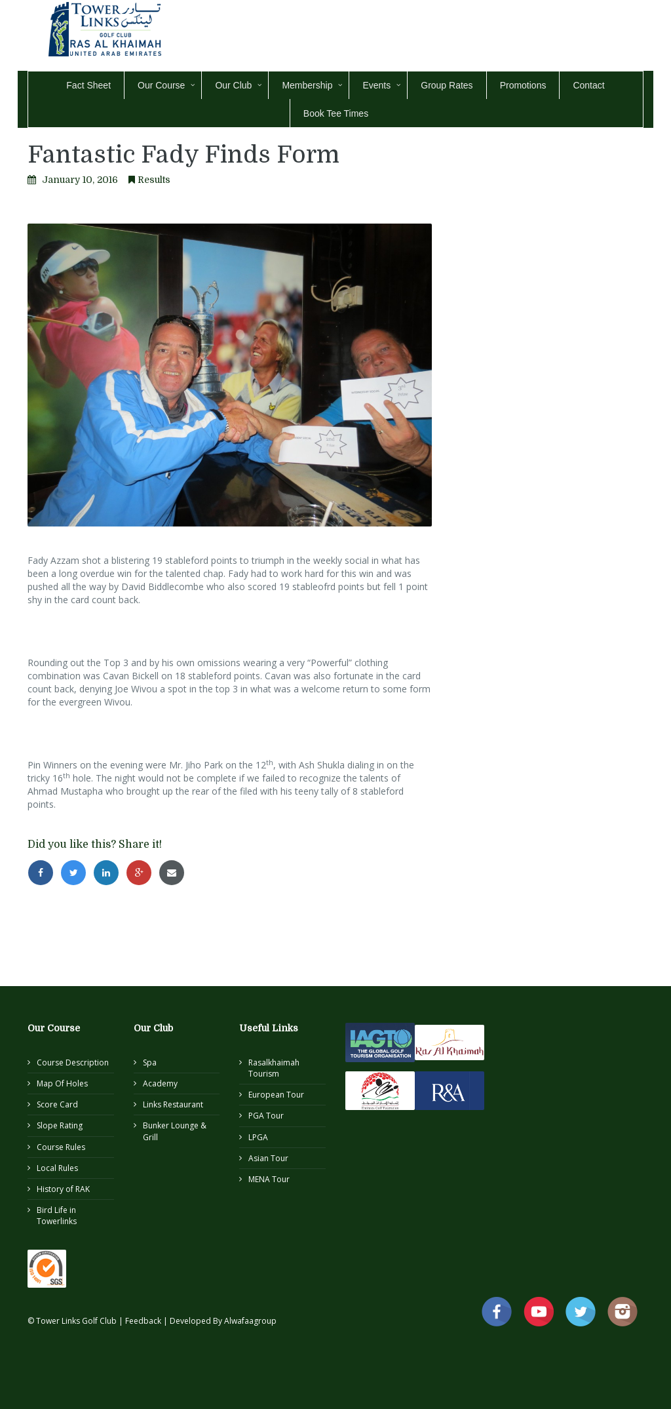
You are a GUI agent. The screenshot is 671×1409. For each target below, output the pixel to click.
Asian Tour (268, 1158)
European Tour (276, 1094)
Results (154, 179)
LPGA (258, 1137)
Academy (160, 1083)
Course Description (73, 1062)
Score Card (57, 1104)
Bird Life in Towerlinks (57, 1215)
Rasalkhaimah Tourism (273, 1068)
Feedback (144, 1320)
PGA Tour (266, 1115)
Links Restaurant (173, 1104)
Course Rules (61, 1147)
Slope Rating (60, 1125)
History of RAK (63, 1189)
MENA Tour (269, 1179)
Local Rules (57, 1168)
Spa (150, 1062)
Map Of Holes (62, 1083)
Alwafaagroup (250, 1320)
